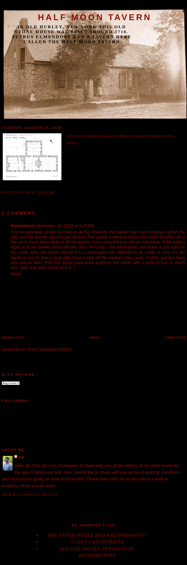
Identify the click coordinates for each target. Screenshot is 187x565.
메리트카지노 (73, 252)
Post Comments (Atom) (50, 349)
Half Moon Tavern (95, 17)
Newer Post (13, 337)
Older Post (175, 337)
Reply (16, 274)
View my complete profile (30, 495)
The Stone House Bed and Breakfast (97, 535)
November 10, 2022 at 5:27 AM (65, 225)
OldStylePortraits (97, 542)
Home (94, 337)
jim (21, 457)
